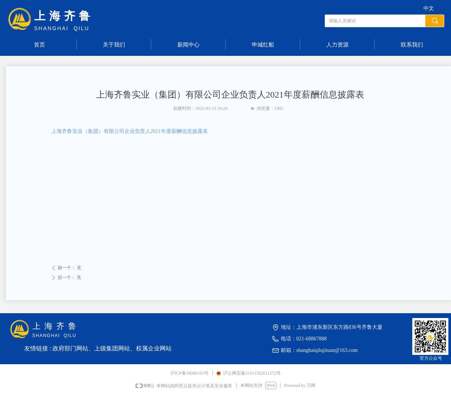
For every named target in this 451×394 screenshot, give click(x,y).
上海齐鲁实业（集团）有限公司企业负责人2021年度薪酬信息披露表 (129, 131)
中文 (428, 8)
